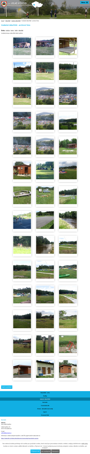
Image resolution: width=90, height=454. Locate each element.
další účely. (85, 443)
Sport (45, 412)
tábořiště (20, 30)
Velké (16, 30)
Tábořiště (7, 21)
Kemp (12, 30)
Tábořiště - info (45, 393)
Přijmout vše (35, 451)
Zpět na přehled (6, 387)
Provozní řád (45, 415)
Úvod (2, 21)
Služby (45, 396)
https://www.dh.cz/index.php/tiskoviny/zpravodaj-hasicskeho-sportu (19, 438)
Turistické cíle (45, 405)
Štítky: (3, 30)
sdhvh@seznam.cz (6, 433)
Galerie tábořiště (15, 21)
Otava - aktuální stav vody (45, 409)
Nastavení (55, 451)
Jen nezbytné (45, 451)
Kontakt (45, 402)
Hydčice (8, 30)
